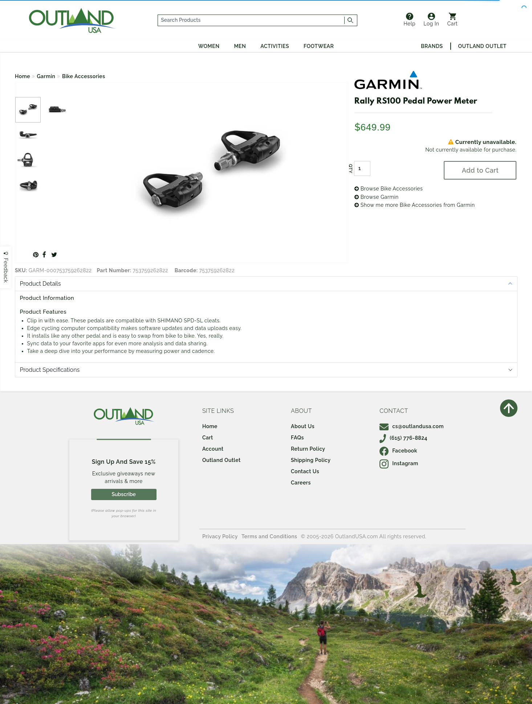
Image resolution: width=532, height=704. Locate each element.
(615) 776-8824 (403, 438)
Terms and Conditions (269, 536)
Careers (301, 483)
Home (22, 76)
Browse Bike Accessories (388, 189)
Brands (432, 46)
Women (209, 46)
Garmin (46, 76)
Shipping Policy (310, 460)
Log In (431, 20)
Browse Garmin (376, 197)
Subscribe (123, 494)
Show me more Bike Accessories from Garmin (414, 205)
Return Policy (308, 449)
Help (409, 20)
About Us (302, 426)
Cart (452, 20)
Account (213, 449)
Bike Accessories (83, 76)
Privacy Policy (220, 536)
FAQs (297, 437)
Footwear (319, 46)
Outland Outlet (482, 46)
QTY (350, 168)
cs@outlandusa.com (411, 426)
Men (240, 46)
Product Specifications (50, 369)
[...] (251, 20)
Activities (274, 46)
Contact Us (305, 471)
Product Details (40, 283)
